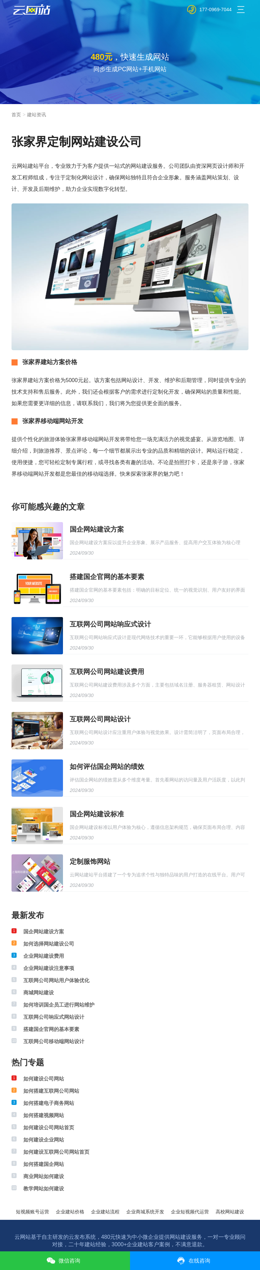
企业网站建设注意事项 (48, 968)
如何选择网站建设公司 (48, 944)
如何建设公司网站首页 (48, 1127)
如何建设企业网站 (43, 1140)
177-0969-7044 (215, 9)
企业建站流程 (105, 1211)
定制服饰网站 (90, 861)
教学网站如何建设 (43, 1188)
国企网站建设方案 (97, 529)
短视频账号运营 (32, 1211)
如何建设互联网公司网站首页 (56, 1152)
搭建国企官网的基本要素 (107, 576)
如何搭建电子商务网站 (48, 1103)
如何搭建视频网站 (43, 1115)
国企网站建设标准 (97, 814)
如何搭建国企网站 (43, 1164)
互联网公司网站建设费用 (107, 671)
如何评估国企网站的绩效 (107, 766)
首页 (16, 114)
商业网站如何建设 (43, 1176)
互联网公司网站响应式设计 (110, 624)
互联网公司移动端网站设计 (53, 1041)
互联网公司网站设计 (100, 719)
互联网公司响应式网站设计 (53, 1017)
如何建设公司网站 (43, 1079)
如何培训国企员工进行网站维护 (58, 1005)
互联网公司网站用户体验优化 (56, 980)
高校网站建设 (230, 1211)
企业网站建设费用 (43, 956)
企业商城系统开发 (145, 1211)
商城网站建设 (38, 992)
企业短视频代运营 (190, 1211)
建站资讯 (36, 114)
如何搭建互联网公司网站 (51, 1091)
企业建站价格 (70, 1211)
